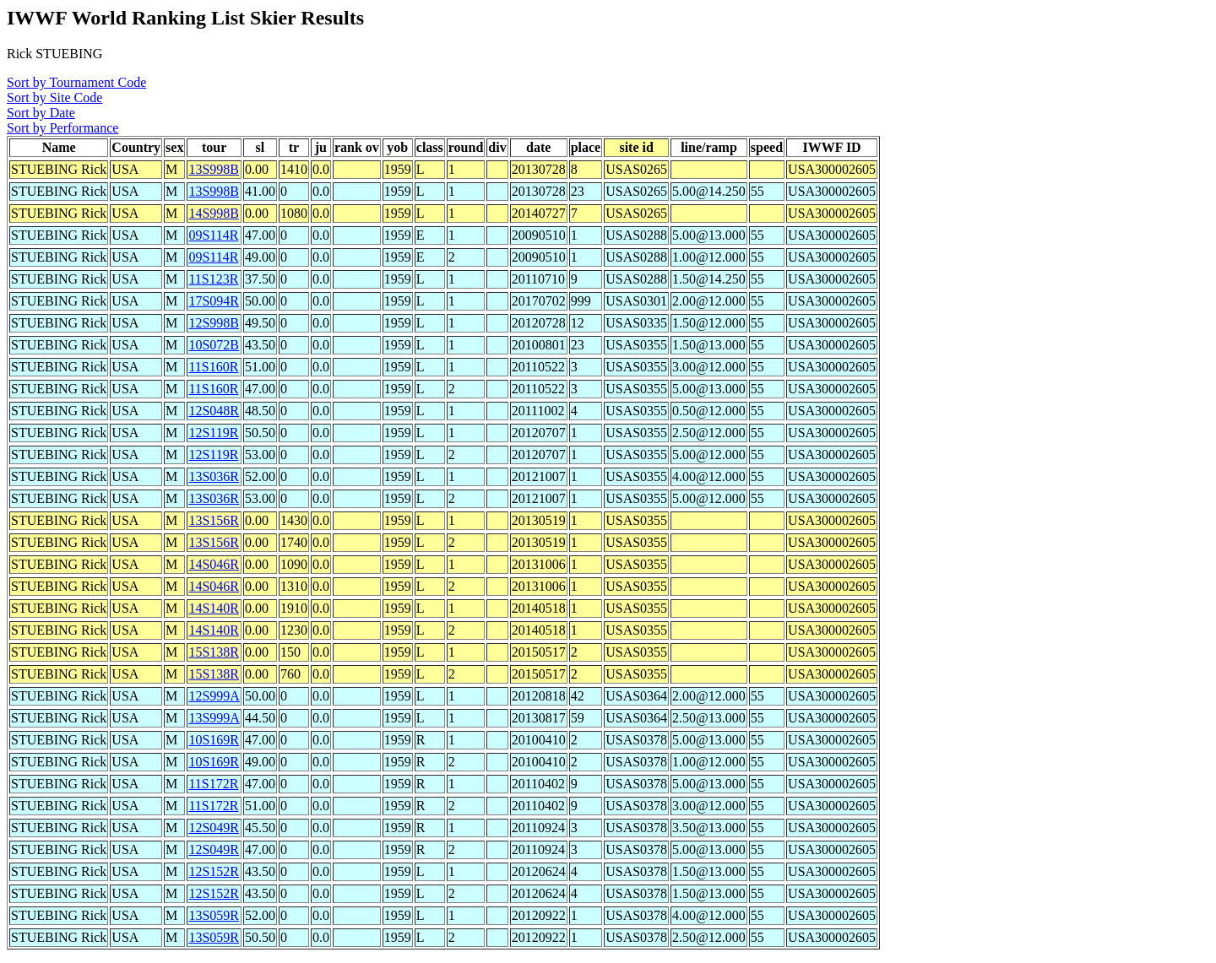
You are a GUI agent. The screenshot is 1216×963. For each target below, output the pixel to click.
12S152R (213, 871)
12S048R (213, 410)
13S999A (213, 718)
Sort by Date (41, 112)
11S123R (213, 279)
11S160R (213, 367)
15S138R (213, 652)
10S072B (213, 345)
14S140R (213, 608)
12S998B (213, 323)
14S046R (213, 564)
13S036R (213, 476)
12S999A (213, 696)
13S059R (213, 915)
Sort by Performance (62, 128)
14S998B (213, 213)
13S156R (213, 520)
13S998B (213, 169)
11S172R (213, 783)
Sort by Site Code (54, 97)
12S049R (213, 827)
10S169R (213, 740)
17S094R (213, 301)
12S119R (213, 432)
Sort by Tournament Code (76, 82)
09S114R (213, 235)
